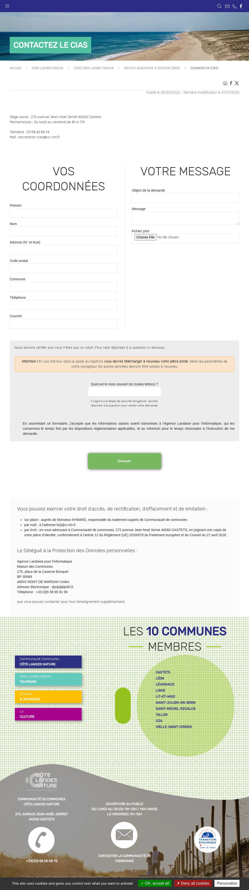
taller (162, 715)
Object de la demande (148, 190)
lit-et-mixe (165, 697)
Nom (13, 224)
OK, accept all (155, 883)
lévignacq (165, 684)
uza (159, 721)
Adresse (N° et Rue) (25, 242)
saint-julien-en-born (176, 703)
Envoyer (124, 461)
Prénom (16, 205)
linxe (160, 690)
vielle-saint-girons (174, 727)
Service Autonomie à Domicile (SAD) (152, 68)
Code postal (19, 261)
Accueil (15, 68)
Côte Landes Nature (47, 68)
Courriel (16, 316)
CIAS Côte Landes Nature (94, 68)
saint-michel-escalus (176, 709)
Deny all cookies (193, 883)
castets (163, 672)
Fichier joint (140, 231)
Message (139, 209)
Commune (18, 279)
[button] (7, 4)
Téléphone (18, 297)
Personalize (227, 883)
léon (160, 678)
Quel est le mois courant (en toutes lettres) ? (124, 384)
